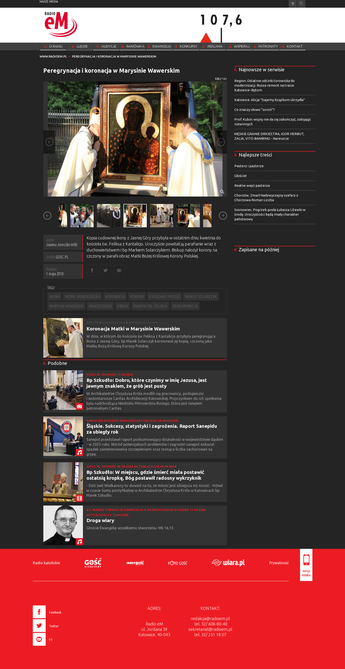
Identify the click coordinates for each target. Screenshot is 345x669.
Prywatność (279, 563)
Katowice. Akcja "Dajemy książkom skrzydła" (269, 100)
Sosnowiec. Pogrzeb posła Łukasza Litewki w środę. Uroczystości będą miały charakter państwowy (270, 214)
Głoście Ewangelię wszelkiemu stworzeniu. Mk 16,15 (130, 528)
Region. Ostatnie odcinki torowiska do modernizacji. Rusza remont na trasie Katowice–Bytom (264, 85)
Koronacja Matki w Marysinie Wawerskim (133, 328)
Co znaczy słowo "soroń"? (254, 110)
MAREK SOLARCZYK (201, 296)
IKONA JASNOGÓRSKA (82, 296)
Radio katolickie (46, 563)
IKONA (54, 296)
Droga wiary (100, 520)
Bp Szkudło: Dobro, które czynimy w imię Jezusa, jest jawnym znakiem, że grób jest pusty (146, 383)
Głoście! (240, 176)
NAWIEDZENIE (100, 306)
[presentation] (57, 646)
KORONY (137, 296)
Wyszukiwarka (301, 4)
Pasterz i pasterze (249, 166)
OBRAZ (122, 306)
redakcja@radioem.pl (210, 618)
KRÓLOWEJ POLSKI (164, 296)
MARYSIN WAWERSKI (66, 306)
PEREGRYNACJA (185, 306)
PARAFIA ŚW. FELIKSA (150, 306)
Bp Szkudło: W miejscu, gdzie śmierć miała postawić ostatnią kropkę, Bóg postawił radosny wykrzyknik (145, 475)
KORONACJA (115, 296)
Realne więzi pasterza (252, 185)
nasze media (49, 1)
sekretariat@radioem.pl (210, 629)
